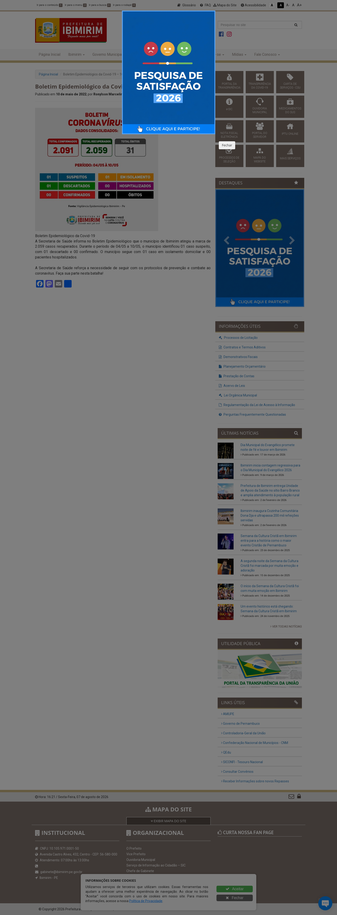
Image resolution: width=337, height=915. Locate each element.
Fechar (227, 145)
